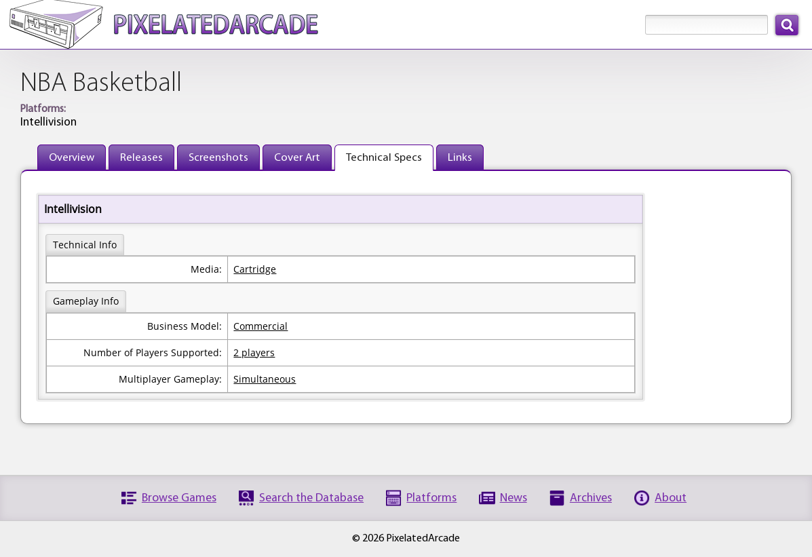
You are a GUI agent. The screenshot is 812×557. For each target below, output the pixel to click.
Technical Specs (384, 158)
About (671, 498)
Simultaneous (264, 378)
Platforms (431, 498)
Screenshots (218, 158)
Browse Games (179, 498)
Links (460, 158)
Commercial (260, 326)
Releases (141, 158)
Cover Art (297, 158)
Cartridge (254, 269)
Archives (591, 498)
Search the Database (311, 498)
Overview (71, 158)
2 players (254, 352)
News (513, 498)
